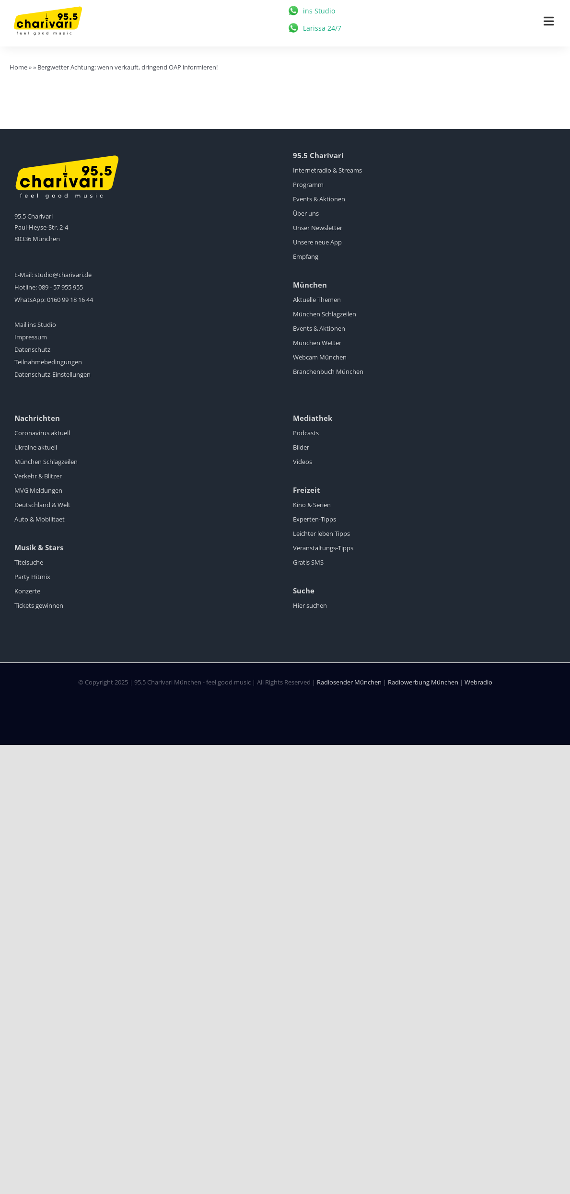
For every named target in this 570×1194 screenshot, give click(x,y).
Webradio (478, 682)
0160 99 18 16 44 (70, 299)
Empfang (305, 256)
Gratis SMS (308, 562)
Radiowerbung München (423, 682)
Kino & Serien (312, 504)
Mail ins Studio (35, 324)
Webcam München (320, 357)
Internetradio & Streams (327, 170)
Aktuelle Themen (317, 299)
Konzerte (27, 591)
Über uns (306, 213)
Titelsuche (28, 562)
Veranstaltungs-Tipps (323, 548)
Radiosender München (349, 682)
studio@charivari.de (63, 274)
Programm (308, 184)
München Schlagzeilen (324, 314)
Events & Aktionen (319, 199)
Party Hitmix (32, 576)
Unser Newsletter (317, 227)
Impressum (30, 337)
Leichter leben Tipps (321, 533)
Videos (302, 461)
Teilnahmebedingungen (48, 362)
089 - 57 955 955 (60, 287)
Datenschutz (32, 349)
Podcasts (306, 433)
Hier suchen (310, 605)
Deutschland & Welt (42, 504)
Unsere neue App (317, 242)
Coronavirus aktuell (42, 433)
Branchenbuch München (328, 371)
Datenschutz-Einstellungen (52, 374)
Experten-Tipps (314, 519)
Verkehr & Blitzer (38, 476)
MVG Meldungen (38, 490)
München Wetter (317, 342)
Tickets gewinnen (38, 605)
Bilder (301, 447)
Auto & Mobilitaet (39, 519)
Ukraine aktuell (35, 447)
